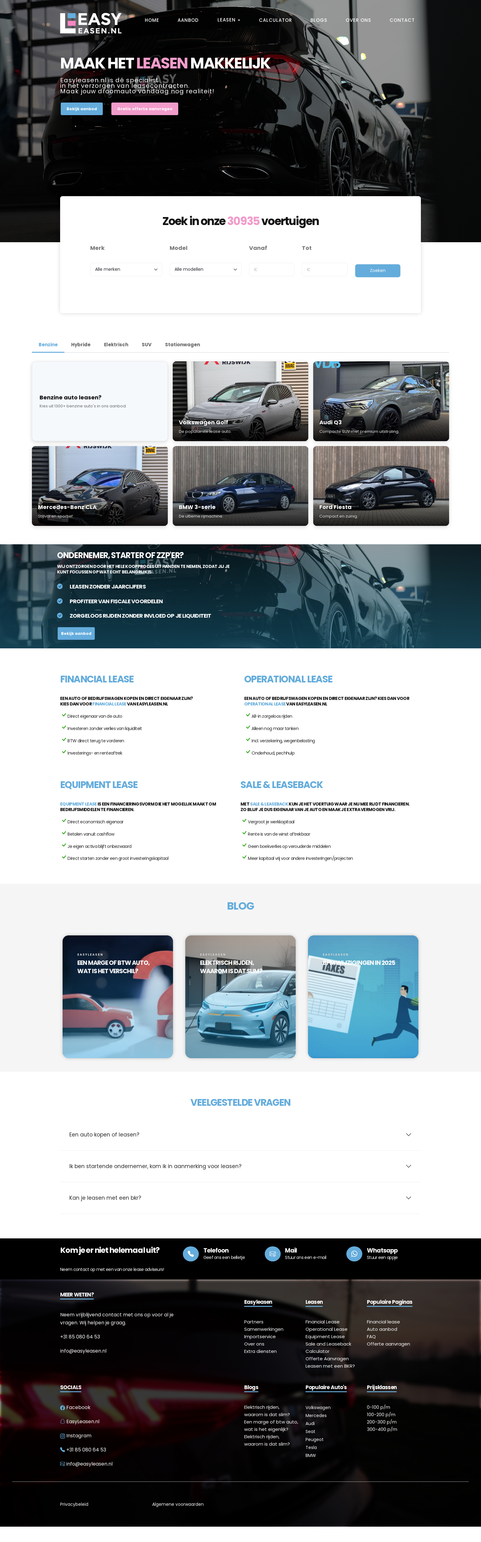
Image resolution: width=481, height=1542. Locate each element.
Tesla (311, 1463)
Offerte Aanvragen (327, 1374)
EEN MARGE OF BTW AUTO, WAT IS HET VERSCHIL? (113, 966)
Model (178, 248)
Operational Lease (327, 1344)
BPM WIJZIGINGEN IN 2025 (359, 962)
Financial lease (109, 704)
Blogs (318, 20)
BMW (311, 1471)
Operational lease (265, 704)
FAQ (371, 1352)
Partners (254, 1337)
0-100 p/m (378, 1422)
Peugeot (315, 1455)
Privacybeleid (74, 1520)
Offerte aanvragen (388, 1359)
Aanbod (188, 20)
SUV (147, 344)
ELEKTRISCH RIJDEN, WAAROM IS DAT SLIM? (231, 966)
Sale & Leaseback (269, 804)
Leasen (227, 20)
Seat (310, 1447)
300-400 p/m (382, 1444)
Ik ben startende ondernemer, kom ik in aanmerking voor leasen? (155, 1181)
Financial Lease (323, 1337)
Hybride (80, 344)
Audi (310, 1439)
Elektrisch (116, 344)
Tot (307, 248)
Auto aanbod (382, 1344)
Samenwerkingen (263, 1344)
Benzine (48, 344)
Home (152, 20)
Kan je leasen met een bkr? (105, 1213)
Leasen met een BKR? (330, 1381)
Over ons (254, 1359)
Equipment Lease (325, 1352)
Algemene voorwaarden (178, 1520)
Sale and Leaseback (328, 1359)
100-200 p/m (381, 1430)
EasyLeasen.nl (79, 1436)
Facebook (75, 1422)
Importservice (260, 1352)
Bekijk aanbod (82, 108)
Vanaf (258, 248)
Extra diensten (260, 1366)
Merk (97, 248)
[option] (117, 1001)
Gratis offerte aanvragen (144, 108)
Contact (402, 20)
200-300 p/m (382, 1437)
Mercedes (316, 1431)
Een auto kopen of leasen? (104, 1150)
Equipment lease (78, 804)
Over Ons (358, 20)
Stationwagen (182, 344)
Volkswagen (318, 1423)
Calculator (275, 20)
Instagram (75, 1451)
